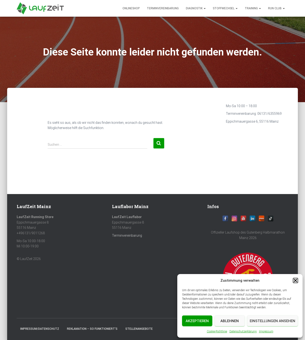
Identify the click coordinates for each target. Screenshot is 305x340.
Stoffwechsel (225, 8)
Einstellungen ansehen (272, 321)
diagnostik (196, 8)
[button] (295, 280)
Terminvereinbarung (163, 8)
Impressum (266, 331)
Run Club (276, 8)
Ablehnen (229, 321)
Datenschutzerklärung (243, 331)
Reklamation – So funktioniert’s (92, 328)
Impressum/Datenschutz (39, 328)
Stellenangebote (139, 328)
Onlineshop (131, 8)
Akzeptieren (197, 321)
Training (253, 8)
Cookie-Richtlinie (217, 331)
